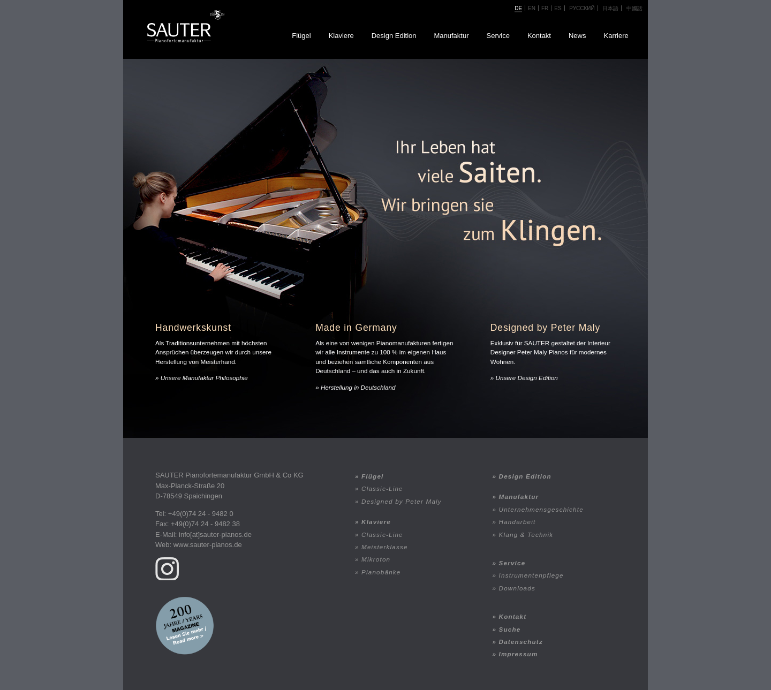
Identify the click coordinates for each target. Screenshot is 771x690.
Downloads (517, 588)
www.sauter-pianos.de (207, 545)
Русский (581, 8)
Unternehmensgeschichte (541, 509)
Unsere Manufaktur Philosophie (204, 377)
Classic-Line (382, 488)
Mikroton (375, 559)
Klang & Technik (526, 534)
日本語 (610, 8)
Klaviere (341, 36)
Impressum (518, 653)
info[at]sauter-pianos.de (215, 534)
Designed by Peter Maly (401, 501)
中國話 (634, 8)
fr (544, 8)
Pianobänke (380, 571)
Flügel (301, 36)
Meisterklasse (384, 546)
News (577, 36)
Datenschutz (521, 641)
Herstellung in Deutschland (358, 387)
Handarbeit (517, 521)
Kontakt (539, 36)
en (531, 8)
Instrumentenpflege (531, 575)
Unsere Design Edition (527, 377)
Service (498, 36)
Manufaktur (451, 36)
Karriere (616, 36)
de (518, 8)
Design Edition (394, 36)
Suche (510, 629)
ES (557, 8)
